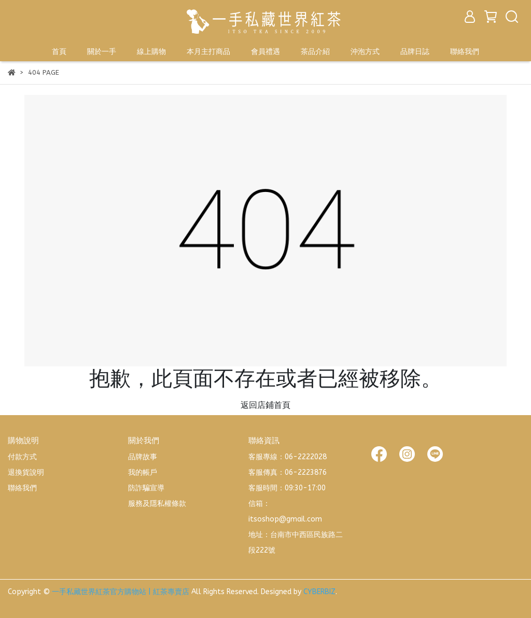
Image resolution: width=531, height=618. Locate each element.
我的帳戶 (142, 472)
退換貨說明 (26, 472)
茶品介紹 (315, 51)
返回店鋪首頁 (265, 405)
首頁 (59, 51)
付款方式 (22, 456)
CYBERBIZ (319, 591)
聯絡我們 (464, 51)
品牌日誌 (414, 51)
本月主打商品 (208, 51)
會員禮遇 (265, 51)
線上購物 (151, 51)
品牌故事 (142, 456)
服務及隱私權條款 (157, 503)
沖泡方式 (365, 51)
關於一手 (101, 51)
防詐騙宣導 (146, 488)
